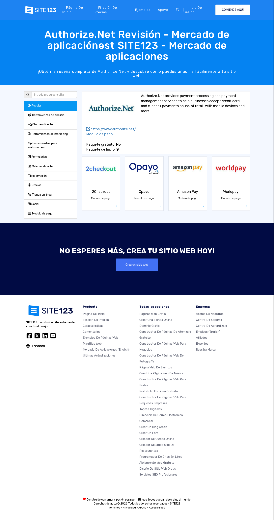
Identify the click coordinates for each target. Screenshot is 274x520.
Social (33, 204)
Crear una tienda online (155, 320)
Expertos (202, 344)
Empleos (208, 332)
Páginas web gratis (152, 314)
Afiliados (201, 338)
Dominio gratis (149, 326)
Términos (114, 508)
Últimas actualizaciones (99, 356)
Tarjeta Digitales (150, 409)
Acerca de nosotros (210, 314)
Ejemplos (142, 10)
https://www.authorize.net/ (111, 129)
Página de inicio (72, 9)
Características (93, 326)
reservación (37, 176)
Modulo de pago (40, 213)
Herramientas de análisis (46, 115)
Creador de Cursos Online (156, 439)
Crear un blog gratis (153, 427)
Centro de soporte (209, 320)
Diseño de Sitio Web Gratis (157, 469)
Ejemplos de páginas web (100, 338)
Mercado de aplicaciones (106, 350)
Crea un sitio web (137, 265)
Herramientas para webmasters (42, 145)
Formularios (37, 157)
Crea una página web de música (161, 374)
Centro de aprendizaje (211, 326)
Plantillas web (92, 344)
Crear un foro (148, 433)
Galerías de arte (40, 166)
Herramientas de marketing (48, 134)
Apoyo (163, 10)
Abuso (142, 508)
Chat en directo (40, 124)
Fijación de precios (106, 9)
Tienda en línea (40, 194)
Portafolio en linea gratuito (158, 391)
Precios (34, 185)
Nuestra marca (206, 350)
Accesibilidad (157, 508)
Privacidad (129, 508)
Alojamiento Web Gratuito (157, 463)
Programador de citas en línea (160, 457)
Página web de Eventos (155, 368)
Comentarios (91, 332)
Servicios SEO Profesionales (158, 475)
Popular (34, 105)
